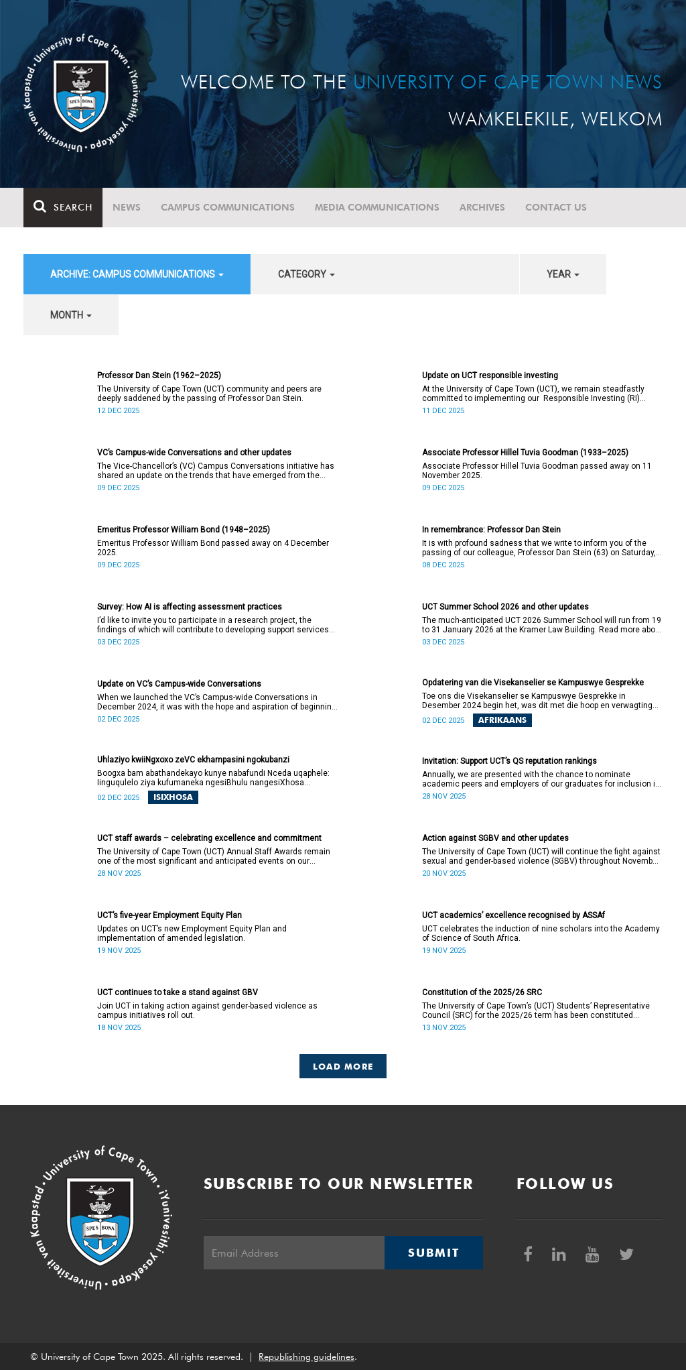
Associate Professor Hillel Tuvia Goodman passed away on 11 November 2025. (537, 470)
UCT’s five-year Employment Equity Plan (169, 915)
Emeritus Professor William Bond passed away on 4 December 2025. (213, 547)
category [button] (306, 274)
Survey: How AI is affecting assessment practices (189, 607)
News (127, 207)
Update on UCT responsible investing (490, 375)
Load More (343, 1066)
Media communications (377, 207)
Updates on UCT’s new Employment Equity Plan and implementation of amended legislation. (192, 933)
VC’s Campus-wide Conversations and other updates (194, 452)
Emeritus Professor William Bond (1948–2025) (183, 529)
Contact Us (556, 207)
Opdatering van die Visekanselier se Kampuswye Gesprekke (533, 682)
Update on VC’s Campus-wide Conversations (179, 684)
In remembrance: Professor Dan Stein (491, 529)
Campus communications (228, 207)
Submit (433, 1252)
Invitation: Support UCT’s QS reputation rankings (509, 761)
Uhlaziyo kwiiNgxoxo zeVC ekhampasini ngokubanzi (193, 759)
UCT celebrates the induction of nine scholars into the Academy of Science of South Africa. (541, 933)
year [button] (563, 274)
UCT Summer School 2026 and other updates (505, 607)
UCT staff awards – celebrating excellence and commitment (209, 838)
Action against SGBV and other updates (495, 838)
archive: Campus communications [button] (137, 274)
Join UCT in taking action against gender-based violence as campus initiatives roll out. (207, 1010)
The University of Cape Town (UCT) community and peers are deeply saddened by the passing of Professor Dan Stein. (209, 393)
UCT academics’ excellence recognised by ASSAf (513, 915)
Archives (482, 207)
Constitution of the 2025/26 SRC (482, 992)
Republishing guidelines (306, 1356)
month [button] (71, 315)
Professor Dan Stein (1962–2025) (159, 375)
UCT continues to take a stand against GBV (177, 992)
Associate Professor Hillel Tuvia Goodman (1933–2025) (525, 452)
